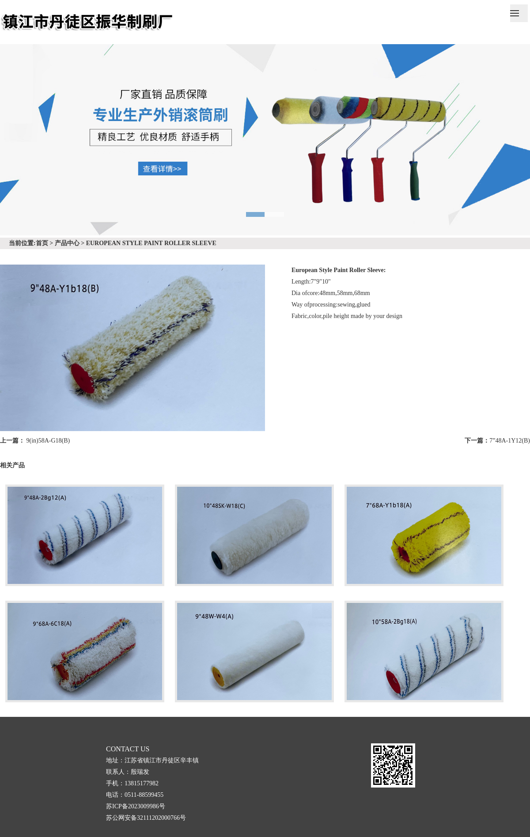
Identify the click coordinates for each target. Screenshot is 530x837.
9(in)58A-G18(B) (48, 440)
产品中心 (67, 243)
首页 (42, 243)
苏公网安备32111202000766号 (146, 817)
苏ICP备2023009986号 (135, 806)
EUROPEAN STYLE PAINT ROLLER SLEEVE (151, 243)
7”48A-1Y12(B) (509, 440)
